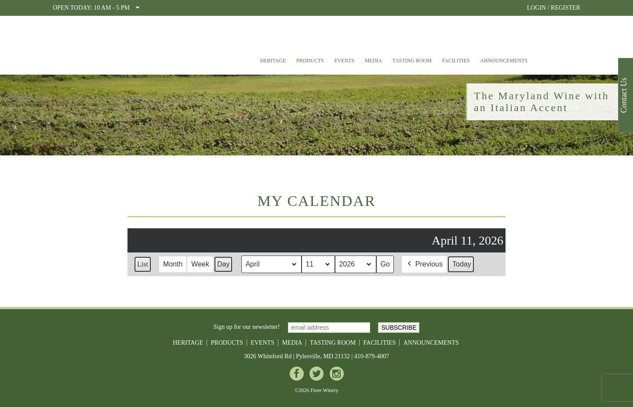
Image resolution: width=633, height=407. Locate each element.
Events (344, 61)
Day (223, 264)
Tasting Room (412, 61)
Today (461, 264)
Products (310, 61)
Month (172, 264)
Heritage (273, 61)
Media (373, 61)
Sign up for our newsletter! (247, 327)
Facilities (455, 61)
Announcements (504, 61)
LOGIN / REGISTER (553, 7)
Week (200, 264)
